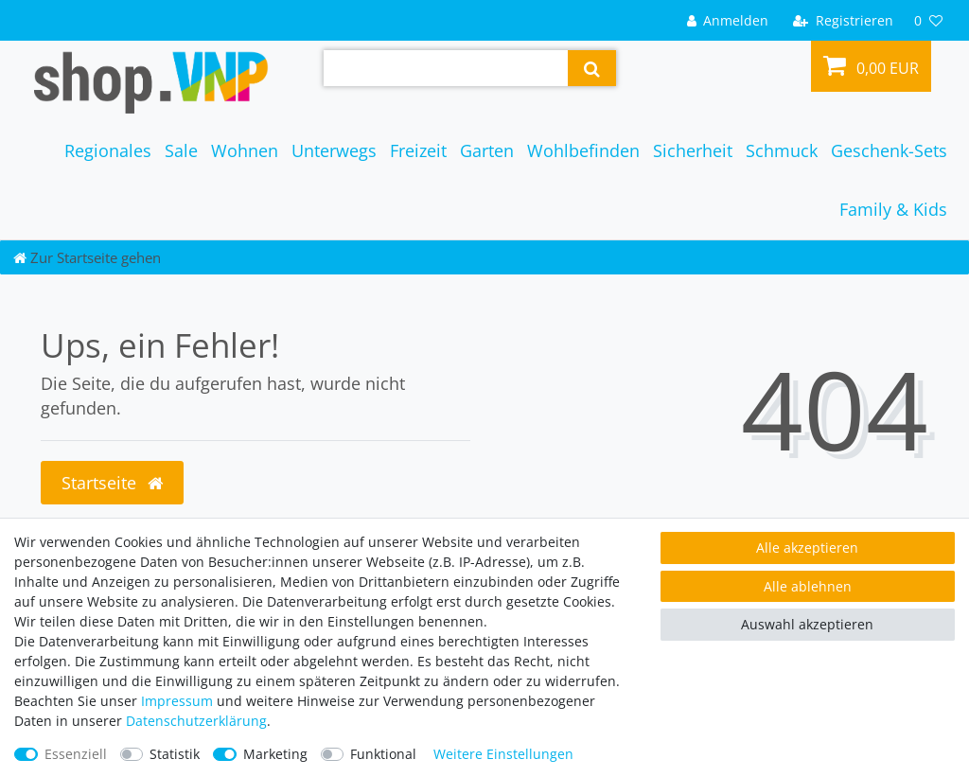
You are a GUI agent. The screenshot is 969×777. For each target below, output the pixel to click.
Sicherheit (692, 150)
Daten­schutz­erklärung (196, 721)
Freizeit (418, 150)
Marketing (275, 754)
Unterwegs (334, 150)
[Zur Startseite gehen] (87, 257)
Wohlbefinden (583, 150)
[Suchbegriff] (446, 68)
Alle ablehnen (808, 586)
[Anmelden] (727, 20)
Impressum (177, 701)
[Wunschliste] (928, 20)
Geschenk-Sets (889, 150)
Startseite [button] (112, 482)
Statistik (175, 754)
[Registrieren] (843, 20)
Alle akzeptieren (807, 547)
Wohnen (244, 150)
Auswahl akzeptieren (807, 624)
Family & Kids (893, 209)
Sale (181, 150)
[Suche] (592, 68)
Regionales (107, 150)
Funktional (383, 754)
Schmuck (782, 150)
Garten (487, 150)
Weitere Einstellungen (503, 754)
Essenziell (75, 754)
